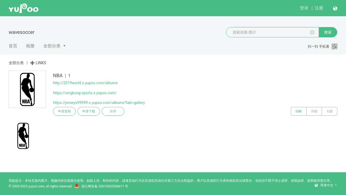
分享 (113, 111)
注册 (319, 8)
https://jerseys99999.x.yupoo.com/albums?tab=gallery (99, 102)
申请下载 (88, 111)
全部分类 (52, 45)
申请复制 (64, 111)
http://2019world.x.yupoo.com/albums (85, 83)
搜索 (328, 32)
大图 (329, 111)
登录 (304, 8)
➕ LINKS (38, 63)
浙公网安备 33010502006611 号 (101, 186)
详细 (314, 111)
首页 (13, 45)
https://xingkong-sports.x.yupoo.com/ (85, 93)
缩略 (298, 111)
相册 (30, 45)
